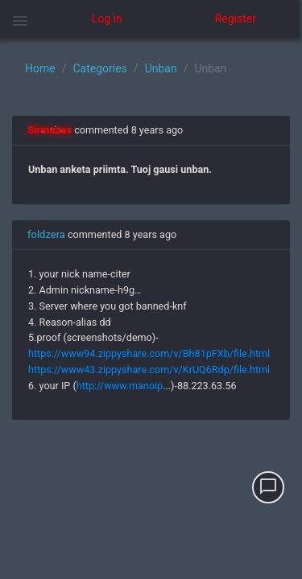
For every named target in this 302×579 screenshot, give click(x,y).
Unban (161, 68)
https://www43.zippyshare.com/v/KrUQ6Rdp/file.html (149, 369)
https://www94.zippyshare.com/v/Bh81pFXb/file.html (149, 353)
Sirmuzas (49, 130)
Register (235, 18)
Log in (107, 18)
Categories (99, 68)
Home (40, 68)
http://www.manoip (120, 386)
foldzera (46, 234)
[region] (151, 308)
